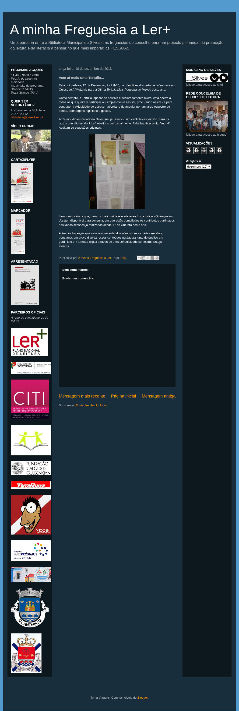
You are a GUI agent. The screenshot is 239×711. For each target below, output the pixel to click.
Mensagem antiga (159, 396)
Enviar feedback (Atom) (92, 405)
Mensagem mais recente (82, 396)
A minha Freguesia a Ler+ (90, 29)
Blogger (142, 697)
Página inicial (123, 396)
